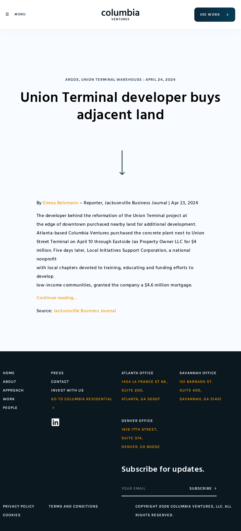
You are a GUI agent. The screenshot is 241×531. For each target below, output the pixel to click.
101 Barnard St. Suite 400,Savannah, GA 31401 (201, 390)
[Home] (120, 14)
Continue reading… (57, 298)
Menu (20, 14)
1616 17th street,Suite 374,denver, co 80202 (141, 438)
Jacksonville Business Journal (85, 311)
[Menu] (7, 14)
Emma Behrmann (61, 203)
